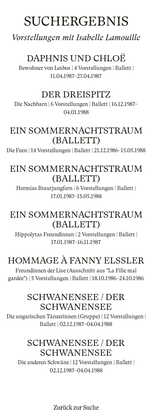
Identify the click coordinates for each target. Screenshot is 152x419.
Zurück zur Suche (76, 407)
